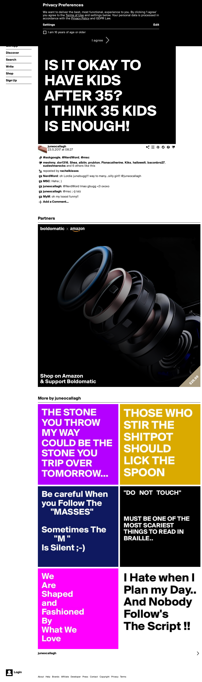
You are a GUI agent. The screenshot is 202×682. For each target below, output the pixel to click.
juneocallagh (57, 146)
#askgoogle (51, 157)
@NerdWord (70, 157)
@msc (85, 157)
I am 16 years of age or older (67, 32)
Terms (123, 677)
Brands (55, 677)
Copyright (104, 677)
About (41, 677)
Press (85, 677)
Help (48, 677)
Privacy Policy (80, 18)
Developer (76, 677)
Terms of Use (75, 15)
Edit (156, 24)
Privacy (114, 677)
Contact (94, 677)
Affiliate (65, 677)
